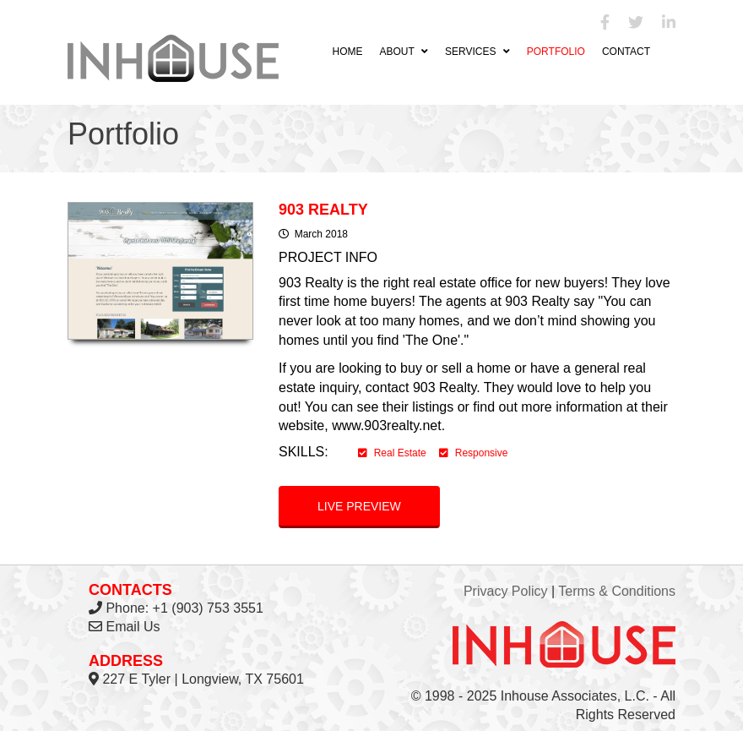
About (403, 51)
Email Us (133, 626)
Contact (626, 51)
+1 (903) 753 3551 (208, 608)
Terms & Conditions (616, 591)
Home (347, 51)
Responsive (473, 453)
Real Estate (392, 453)
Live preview (359, 506)
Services (477, 51)
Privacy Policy (506, 591)
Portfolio (556, 51)
